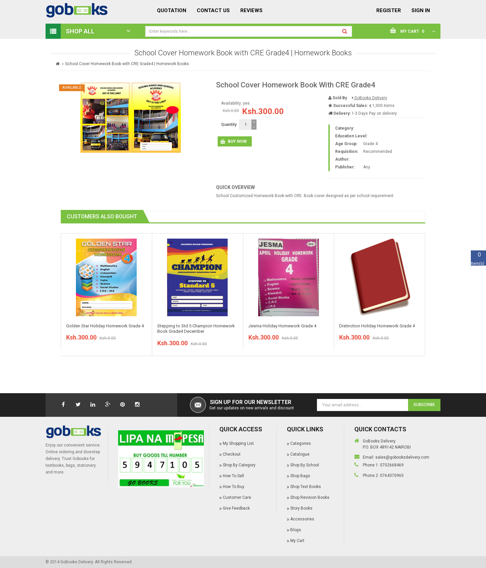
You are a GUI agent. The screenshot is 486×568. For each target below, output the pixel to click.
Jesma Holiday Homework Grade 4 (282, 325)
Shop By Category (239, 465)
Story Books (301, 508)
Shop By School (304, 465)
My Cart (297, 540)
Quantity (229, 124)
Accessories (302, 519)
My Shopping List (238, 443)
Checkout (232, 454)
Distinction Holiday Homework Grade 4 (377, 325)
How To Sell (233, 476)
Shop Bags (300, 476)
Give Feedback (236, 508)
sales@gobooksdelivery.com (402, 457)
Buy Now (237, 141)
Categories (300, 443)
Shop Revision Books (309, 497)
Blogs (295, 530)
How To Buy (233, 486)
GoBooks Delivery (369, 98)
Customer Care (237, 497)
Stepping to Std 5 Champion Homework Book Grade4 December (196, 328)
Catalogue (299, 454)
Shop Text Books (305, 486)
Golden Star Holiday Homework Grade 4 (105, 325)
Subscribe (424, 404)
